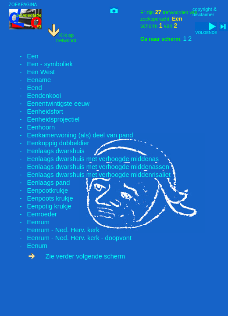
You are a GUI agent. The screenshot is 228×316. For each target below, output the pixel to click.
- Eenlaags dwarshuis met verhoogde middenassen (89, 166)
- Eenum (28, 245)
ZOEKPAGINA (23, 4)
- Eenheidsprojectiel (44, 119)
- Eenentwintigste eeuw (49, 103)
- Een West (32, 71)
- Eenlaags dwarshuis (47, 150)
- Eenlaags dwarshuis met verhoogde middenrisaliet (90, 174)
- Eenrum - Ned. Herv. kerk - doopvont (70, 237)
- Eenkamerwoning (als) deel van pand (71, 135)
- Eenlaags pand (39, 182)
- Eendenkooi (35, 95)
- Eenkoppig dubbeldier (49, 143)
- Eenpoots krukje (41, 198)
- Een (24, 56)
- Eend (25, 87)
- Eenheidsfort (36, 111)
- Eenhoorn (32, 127)
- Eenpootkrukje (38, 190)
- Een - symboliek (41, 64)
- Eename (30, 79)
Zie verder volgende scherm (76, 256)
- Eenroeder (33, 214)
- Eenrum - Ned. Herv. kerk (54, 229)
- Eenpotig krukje (40, 206)
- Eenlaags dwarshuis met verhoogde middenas (84, 158)
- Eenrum (29, 222)
